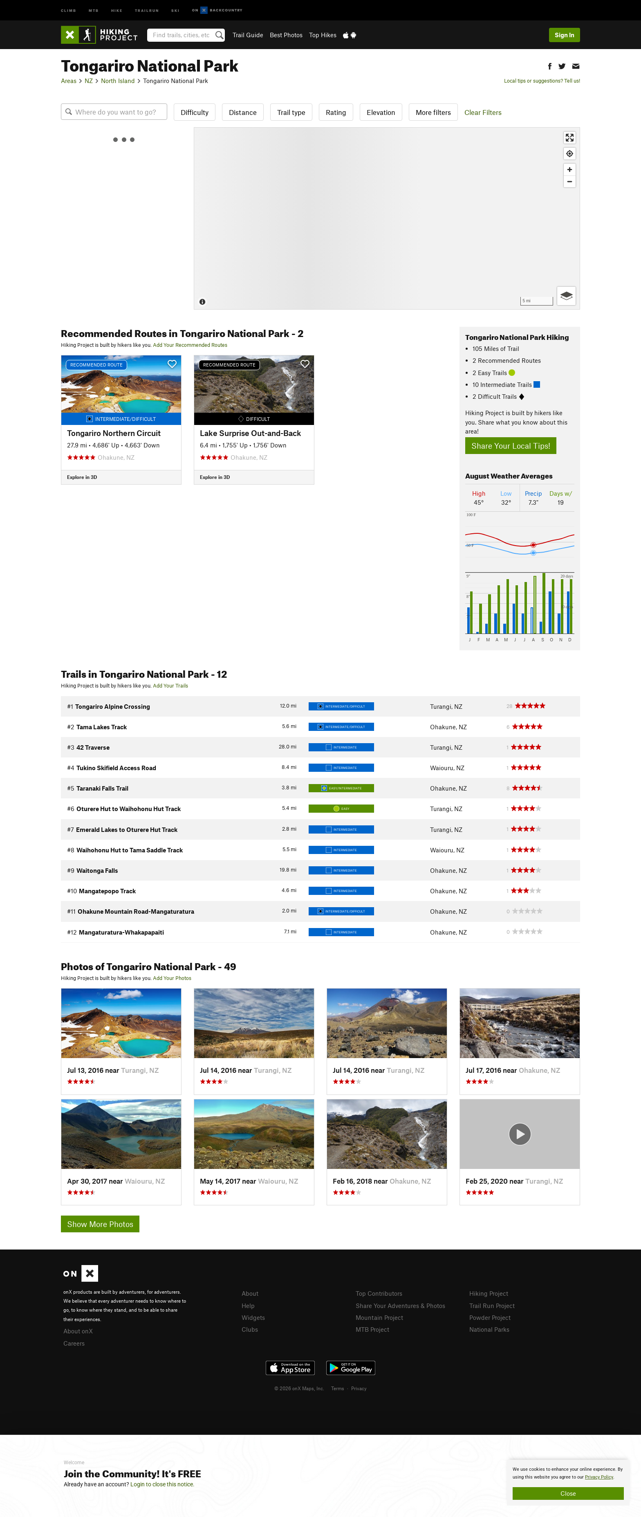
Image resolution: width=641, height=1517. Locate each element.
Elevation (381, 112)
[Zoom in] (570, 169)
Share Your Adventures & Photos (400, 1305)
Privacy (359, 1388)
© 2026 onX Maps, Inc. (299, 1388)
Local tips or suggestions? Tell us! (542, 80)
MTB (94, 10)
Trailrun (147, 10)
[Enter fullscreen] (570, 138)
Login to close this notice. (162, 1484)
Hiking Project (488, 1293)
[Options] (566, 296)
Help (248, 1305)
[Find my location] (570, 154)
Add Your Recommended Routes (190, 345)
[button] (550, 65)
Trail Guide (248, 34)
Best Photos (286, 34)
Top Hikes (322, 34)
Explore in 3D (82, 477)
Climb (68, 10)
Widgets (253, 1317)
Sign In (564, 34)
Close (568, 1493)
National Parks (489, 1329)
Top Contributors (379, 1293)
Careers (74, 1343)
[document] (568, 1482)
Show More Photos (100, 1224)
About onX (78, 1331)
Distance (243, 112)
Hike (117, 10)
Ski (175, 10)
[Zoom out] (570, 181)
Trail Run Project (492, 1305)
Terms (337, 1388)
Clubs (250, 1329)
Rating (336, 112)
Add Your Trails (170, 685)
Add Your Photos (172, 978)
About (250, 1293)
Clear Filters (483, 112)
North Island (118, 80)
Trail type (291, 112)
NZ (89, 80)
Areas (68, 80)
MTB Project (372, 1329)
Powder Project (490, 1317)
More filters (433, 112)
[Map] (387, 218)
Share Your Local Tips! (510, 445)
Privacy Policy (599, 1477)
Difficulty (194, 112)
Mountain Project (379, 1317)
